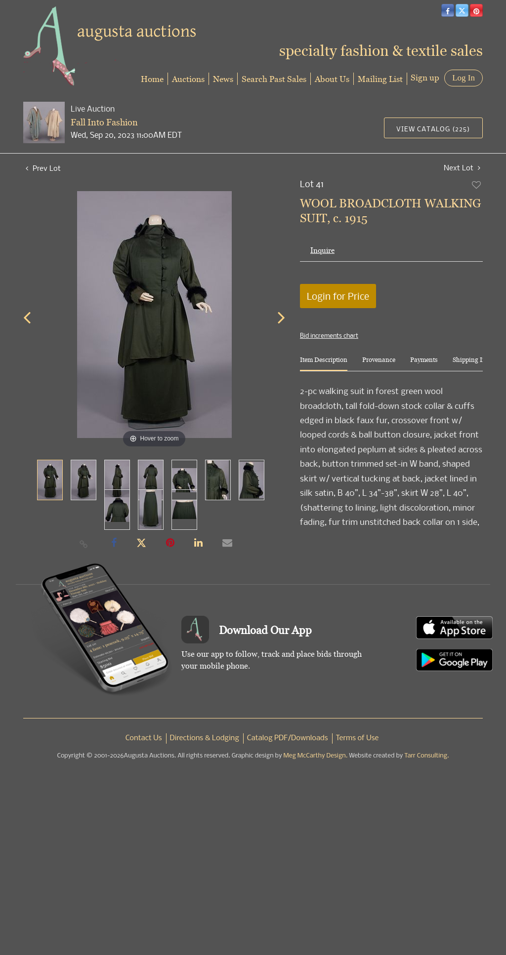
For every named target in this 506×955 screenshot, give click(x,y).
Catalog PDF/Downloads (287, 738)
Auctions (188, 78)
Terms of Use (357, 738)
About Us (332, 78)
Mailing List (380, 78)
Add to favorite (477, 185)
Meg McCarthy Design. (316, 756)
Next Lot (462, 167)
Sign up (425, 77)
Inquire (322, 250)
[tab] (323, 363)
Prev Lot (43, 168)
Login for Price (338, 296)
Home (152, 78)
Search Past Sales (274, 78)
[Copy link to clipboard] (84, 544)
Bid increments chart (329, 335)
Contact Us (144, 738)
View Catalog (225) (433, 128)
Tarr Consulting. (426, 756)
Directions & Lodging (204, 738)
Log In (463, 77)
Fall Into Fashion (104, 122)
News (223, 78)
